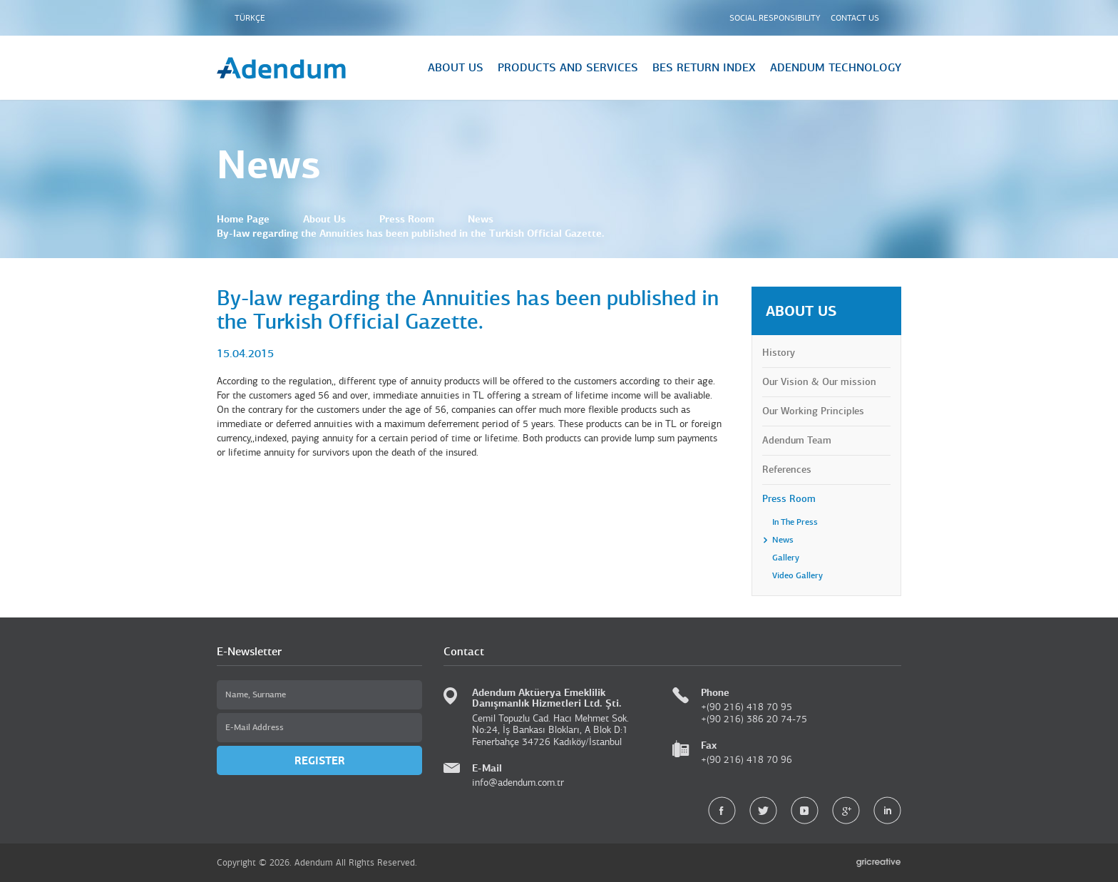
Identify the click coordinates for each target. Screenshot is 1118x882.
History (778, 353)
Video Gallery (797, 575)
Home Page (243, 218)
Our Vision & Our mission (819, 382)
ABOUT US (455, 68)
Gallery (785, 558)
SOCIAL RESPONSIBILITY (774, 18)
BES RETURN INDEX (704, 68)
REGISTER (319, 760)
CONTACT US (855, 18)
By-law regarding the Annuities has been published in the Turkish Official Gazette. (411, 233)
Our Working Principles (813, 411)
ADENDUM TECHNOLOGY (835, 68)
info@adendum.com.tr (518, 782)
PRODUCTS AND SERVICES (568, 68)
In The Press (795, 522)
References (786, 469)
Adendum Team (796, 440)
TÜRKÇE (250, 18)
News (480, 218)
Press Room (406, 218)
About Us (324, 218)
